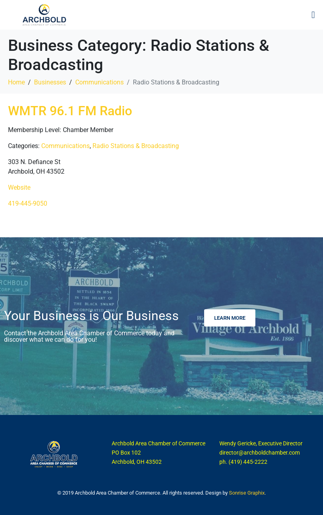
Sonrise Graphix (247, 493)
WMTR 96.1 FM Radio (70, 110)
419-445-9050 (27, 203)
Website (19, 187)
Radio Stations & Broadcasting (135, 146)
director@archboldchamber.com (259, 452)
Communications (65, 146)
